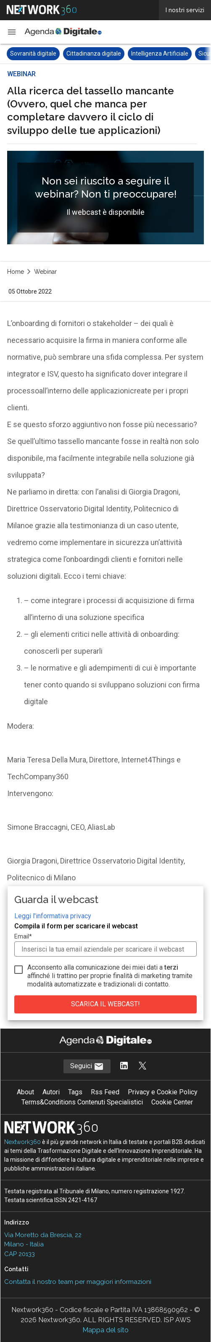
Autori (51, 1092)
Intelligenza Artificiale (159, 53)
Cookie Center (172, 1102)
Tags (75, 1092)
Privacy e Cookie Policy (163, 1092)
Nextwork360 (22, 1142)
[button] (12, 32)
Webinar (45, 271)
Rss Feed (105, 1092)
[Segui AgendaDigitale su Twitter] (142, 1066)
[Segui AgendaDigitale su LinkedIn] (124, 1066)
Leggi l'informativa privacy (52, 916)
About (25, 1092)
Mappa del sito (105, 1330)
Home (15, 271)
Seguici (87, 1066)
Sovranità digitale (33, 53)
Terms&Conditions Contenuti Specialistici (82, 1102)
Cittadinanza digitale (93, 53)
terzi (171, 967)
